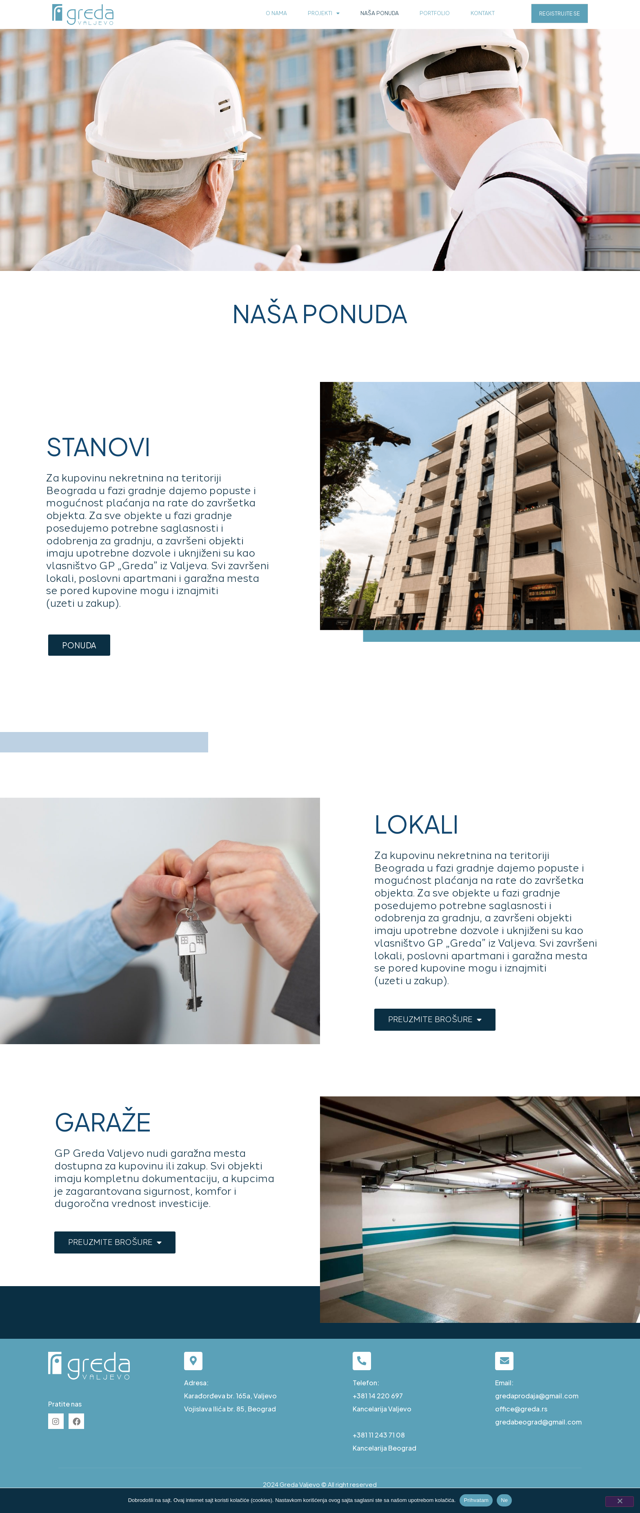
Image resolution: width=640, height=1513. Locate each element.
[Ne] (619, 1501)
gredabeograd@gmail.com (538, 1422)
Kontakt (483, 13)
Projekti (324, 13)
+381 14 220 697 (378, 1395)
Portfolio (435, 13)
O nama (276, 13)
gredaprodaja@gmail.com (536, 1395)
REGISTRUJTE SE (559, 13)
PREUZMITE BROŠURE (435, 1019)
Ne (504, 1500)
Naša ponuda (379, 13)
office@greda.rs (521, 1408)
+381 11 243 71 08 (379, 1435)
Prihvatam (476, 1500)
